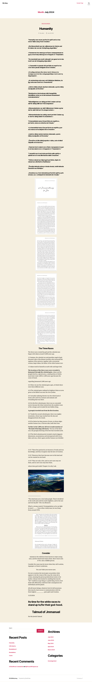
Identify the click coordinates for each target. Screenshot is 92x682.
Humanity (46, 28)
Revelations (12, 652)
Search (10, 628)
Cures (11, 655)
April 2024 (51, 647)
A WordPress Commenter (17, 667)
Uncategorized (46, 23)
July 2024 (51, 637)
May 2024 (51, 643)
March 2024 (51, 650)
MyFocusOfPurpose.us (33, 667)
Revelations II (13, 649)
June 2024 (51, 640)
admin (42, 33)
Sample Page (80, 3)
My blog (5, 3)
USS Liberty (12, 646)
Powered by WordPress (25, 678)
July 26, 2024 (51, 33)
